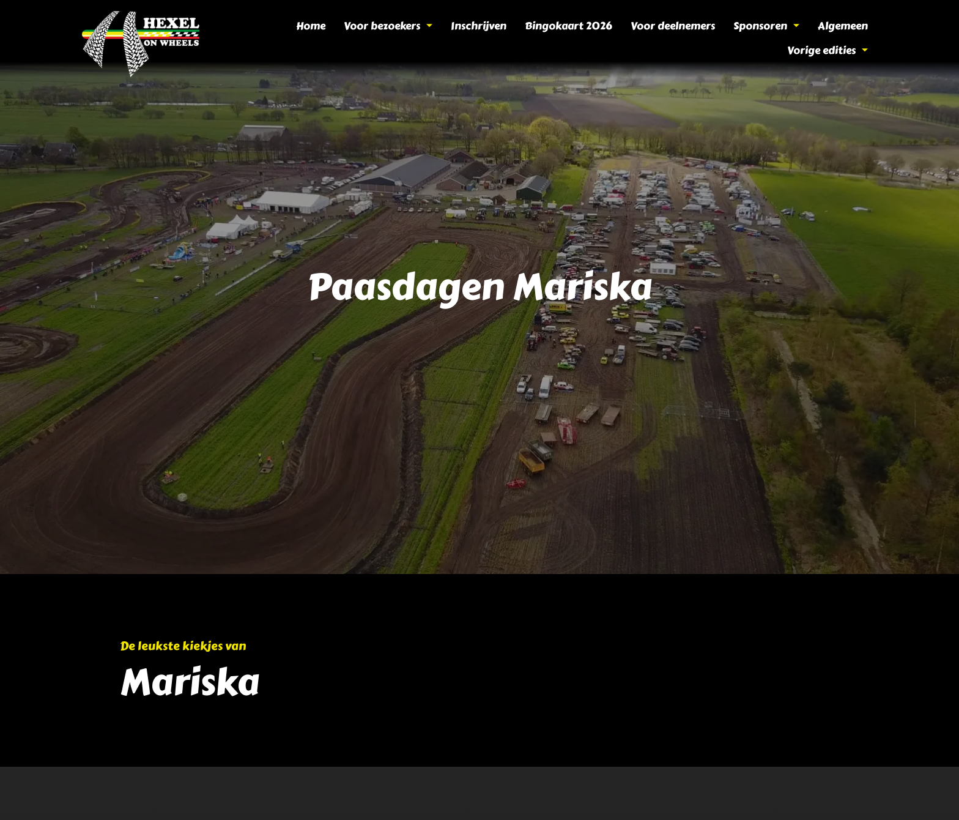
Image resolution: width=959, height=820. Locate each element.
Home (242, 38)
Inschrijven (403, 38)
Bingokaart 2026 (488, 38)
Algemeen (749, 38)
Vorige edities (829, 38)
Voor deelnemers (586, 38)
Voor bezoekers (316, 38)
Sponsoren (676, 38)
